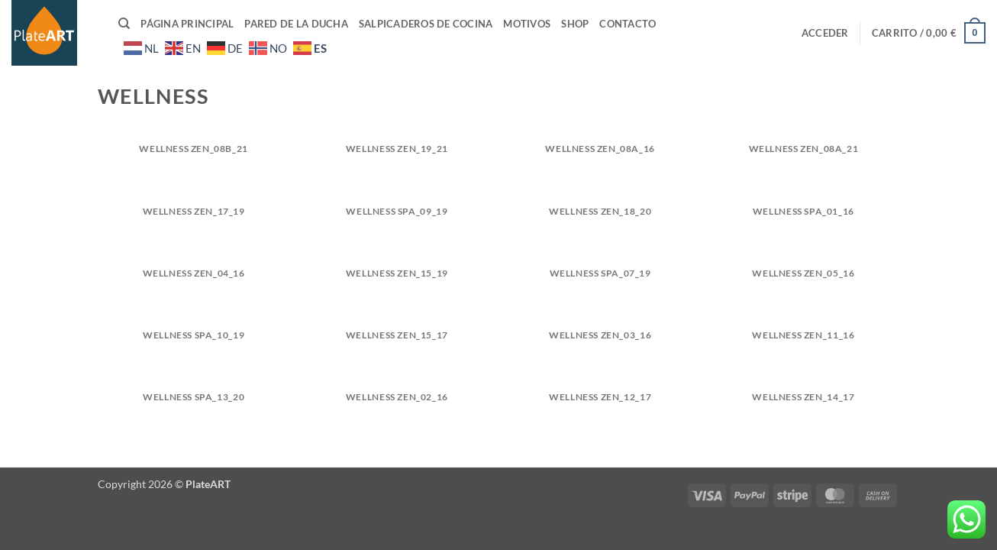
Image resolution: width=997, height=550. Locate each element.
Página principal (187, 24)
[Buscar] (124, 23)
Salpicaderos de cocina (426, 24)
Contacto (627, 24)
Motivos (526, 24)
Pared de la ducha (295, 24)
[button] (825, 33)
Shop (575, 24)
